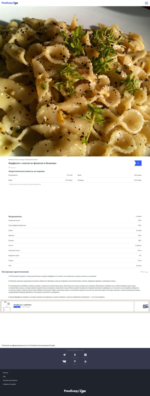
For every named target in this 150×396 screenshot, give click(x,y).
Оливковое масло (14, 250)
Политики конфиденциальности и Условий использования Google (28, 345)
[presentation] (145, 306)
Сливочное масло (14, 220)
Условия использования (10, 380)
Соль (10, 265)
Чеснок (11, 245)
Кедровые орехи (14, 255)
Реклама (5, 373)
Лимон (11, 230)
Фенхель (11, 235)
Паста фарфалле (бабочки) (17, 225)
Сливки (11, 260)
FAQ (4, 376)
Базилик (11, 240)
